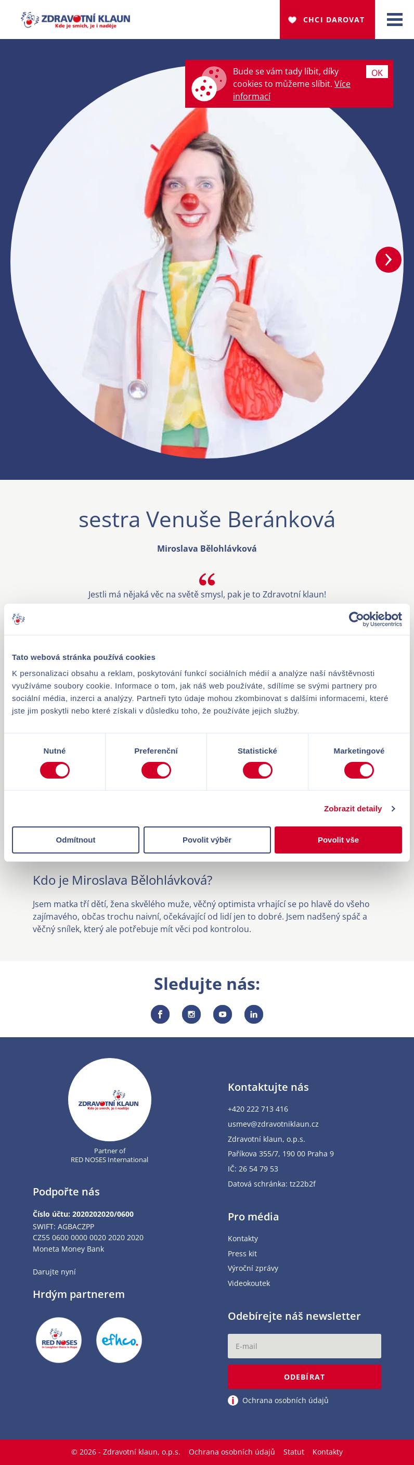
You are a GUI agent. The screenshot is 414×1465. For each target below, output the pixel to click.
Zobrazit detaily (353, 808)
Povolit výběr (207, 839)
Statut (293, 1452)
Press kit (242, 1254)
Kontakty (243, 1238)
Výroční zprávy (253, 1268)
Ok (377, 72)
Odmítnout (76, 839)
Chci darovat (334, 19)
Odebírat (304, 1377)
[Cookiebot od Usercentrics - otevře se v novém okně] (356, 619)
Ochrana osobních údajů (232, 1452)
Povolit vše (338, 839)
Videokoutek (249, 1283)
